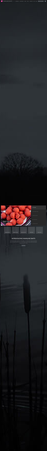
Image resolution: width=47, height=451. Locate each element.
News (34, 1)
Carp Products (17, 1)
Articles (28, 1)
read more (23, 245)
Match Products (22, 1)
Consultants (31, 1)
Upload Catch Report (40, 1)
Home (14, 1)
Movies (25, 1)
